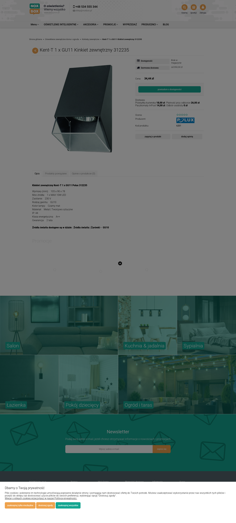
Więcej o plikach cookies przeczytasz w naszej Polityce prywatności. (41, 498)
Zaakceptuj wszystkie (68, 505)
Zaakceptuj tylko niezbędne (20, 505)
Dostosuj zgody (45, 505)
